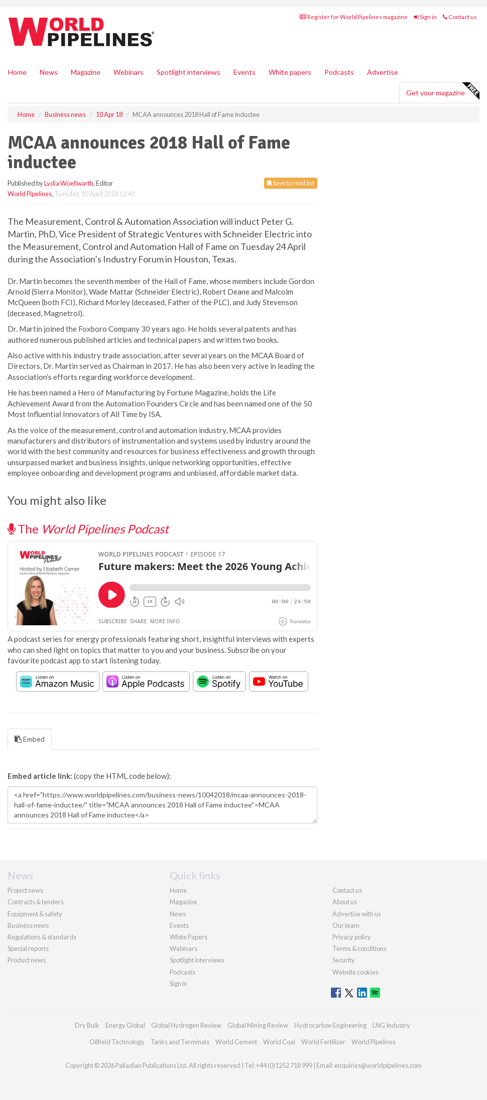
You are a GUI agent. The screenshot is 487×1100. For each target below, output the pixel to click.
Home (17, 72)
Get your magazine (442, 91)
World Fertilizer (323, 1042)
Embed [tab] (30, 739)
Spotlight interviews (188, 72)
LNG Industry (391, 1025)
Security (343, 960)
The (88, 528)
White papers (290, 72)
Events (244, 72)
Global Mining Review (257, 1025)
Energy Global (125, 1025)
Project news (25, 890)
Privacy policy (351, 937)
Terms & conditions (359, 948)
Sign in (425, 17)
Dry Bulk (87, 1025)
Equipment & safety (35, 914)
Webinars (128, 72)
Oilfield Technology (117, 1042)
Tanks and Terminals (180, 1042)
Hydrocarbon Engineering (330, 1025)
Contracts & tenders (36, 902)
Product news (27, 960)
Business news (28, 925)
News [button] (49, 72)
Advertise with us (356, 914)
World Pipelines (30, 194)
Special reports (28, 948)
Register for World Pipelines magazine (354, 17)
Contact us (460, 17)
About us (344, 902)
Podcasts (339, 72)
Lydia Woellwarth (68, 183)
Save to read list (290, 183)
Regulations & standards (42, 937)
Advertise (382, 72)
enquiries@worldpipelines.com (378, 1065)
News (178, 914)
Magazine (85, 72)
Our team (345, 925)
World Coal (279, 1042)
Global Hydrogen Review (186, 1025)
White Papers (188, 937)
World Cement (236, 1042)
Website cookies (355, 972)
